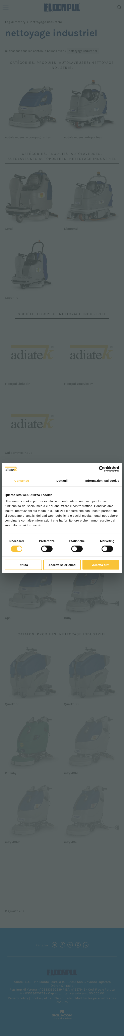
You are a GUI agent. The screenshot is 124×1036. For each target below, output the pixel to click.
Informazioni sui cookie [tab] (102, 480)
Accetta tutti (101, 565)
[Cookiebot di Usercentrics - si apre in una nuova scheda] (101, 469)
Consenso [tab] (21, 480)
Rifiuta (23, 565)
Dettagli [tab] (62, 480)
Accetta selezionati (61, 565)
